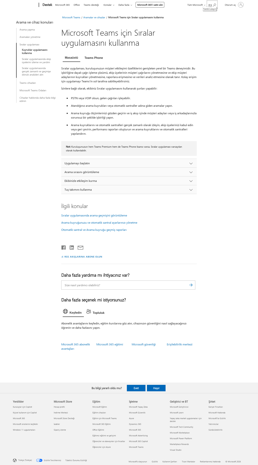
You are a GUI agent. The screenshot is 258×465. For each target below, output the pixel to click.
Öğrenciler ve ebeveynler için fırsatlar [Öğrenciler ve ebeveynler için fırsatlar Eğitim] (108, 441)
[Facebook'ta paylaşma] (63, 247)
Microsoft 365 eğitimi (109, 344)
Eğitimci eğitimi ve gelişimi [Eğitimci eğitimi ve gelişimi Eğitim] (104, 435)
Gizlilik (155, 461)
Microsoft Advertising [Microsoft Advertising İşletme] (138, 435)
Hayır (156, 388)
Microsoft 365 (62, 4)
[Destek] (47, 5)
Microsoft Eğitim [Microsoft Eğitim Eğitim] (99, 406)
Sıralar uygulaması (29, 44)
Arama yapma (27, 29)
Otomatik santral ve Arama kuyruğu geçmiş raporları (94, 230)
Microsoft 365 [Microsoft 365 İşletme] (135, 429)
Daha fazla (123, 4)
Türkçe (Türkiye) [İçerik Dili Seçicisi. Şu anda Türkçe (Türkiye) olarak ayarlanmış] (25, 460)
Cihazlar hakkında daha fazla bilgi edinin (38, 99)
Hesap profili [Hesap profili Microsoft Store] (59, 406)
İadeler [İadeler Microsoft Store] (57, 424)
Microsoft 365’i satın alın (150, 4)
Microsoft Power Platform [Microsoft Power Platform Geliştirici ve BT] (181, 438)
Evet (136, 388)
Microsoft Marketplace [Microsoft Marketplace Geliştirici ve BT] (180, 432)
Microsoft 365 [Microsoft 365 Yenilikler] (19, 418)
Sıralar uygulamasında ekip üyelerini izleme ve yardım (36, 60)
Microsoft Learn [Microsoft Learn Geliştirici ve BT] (176, 412)
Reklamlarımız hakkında (210, 461)
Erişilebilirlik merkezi (179, 344)
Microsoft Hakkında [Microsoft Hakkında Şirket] (217, 412)
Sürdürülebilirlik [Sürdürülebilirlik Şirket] (215, 429)
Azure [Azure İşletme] (131, 418)
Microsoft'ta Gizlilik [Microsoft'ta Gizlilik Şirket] (217, 418)
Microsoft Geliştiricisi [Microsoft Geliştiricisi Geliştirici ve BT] (179, 406)
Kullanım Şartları (170, 461)
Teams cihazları (28, 82)
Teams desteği (91, 4)
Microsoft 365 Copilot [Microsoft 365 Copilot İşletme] (138, 441)
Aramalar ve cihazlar (94, 17)
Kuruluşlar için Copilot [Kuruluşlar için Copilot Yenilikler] (22, 406)
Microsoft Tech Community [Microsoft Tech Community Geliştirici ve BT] (181, 427)
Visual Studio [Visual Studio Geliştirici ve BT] (175, 450)
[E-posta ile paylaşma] (78, 247)
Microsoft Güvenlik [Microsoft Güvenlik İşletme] (137, 412)
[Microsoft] (25, 5)
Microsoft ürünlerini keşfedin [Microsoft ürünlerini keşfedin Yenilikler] (25, 424)
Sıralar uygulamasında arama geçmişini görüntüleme (94, 215)
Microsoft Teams (71, 17)
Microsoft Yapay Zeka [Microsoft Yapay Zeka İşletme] (138, 406)
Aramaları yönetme (30, 37)
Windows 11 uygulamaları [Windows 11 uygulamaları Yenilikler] (24, 429)
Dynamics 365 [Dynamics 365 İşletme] (135, 424)
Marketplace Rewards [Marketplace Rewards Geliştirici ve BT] (179, 444)
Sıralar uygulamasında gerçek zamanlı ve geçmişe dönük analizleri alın (36, 71)
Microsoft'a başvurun (138, 461)
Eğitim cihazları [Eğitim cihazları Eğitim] (99, 412)
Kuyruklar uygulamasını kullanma (34, 51)
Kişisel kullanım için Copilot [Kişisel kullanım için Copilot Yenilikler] (25, 412)
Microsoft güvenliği (144, 344)
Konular (108, 4)
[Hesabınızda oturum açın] (234, 5)
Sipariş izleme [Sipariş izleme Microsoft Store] (60, 429)
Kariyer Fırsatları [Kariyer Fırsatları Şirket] (216, 406)
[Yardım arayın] (212, 5)
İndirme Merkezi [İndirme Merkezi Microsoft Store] (61, 412)
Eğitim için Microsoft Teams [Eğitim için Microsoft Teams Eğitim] (104, 418)
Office (77, 4)
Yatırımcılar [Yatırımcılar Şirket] (214, 424)
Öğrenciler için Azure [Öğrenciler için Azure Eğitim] (101, 447)
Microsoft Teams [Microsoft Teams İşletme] (136, 447)
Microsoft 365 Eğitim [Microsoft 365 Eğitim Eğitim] (101, 424)
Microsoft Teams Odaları (33, 90)
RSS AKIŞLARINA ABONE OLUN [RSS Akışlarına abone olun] (83, 256)
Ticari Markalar (188, 461)
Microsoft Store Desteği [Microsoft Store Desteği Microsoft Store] (64, 418)
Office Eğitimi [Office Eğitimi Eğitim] (98, 429)
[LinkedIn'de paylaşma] (70, 247)
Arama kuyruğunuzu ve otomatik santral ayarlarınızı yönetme (99, 222)
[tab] (71, 58)
